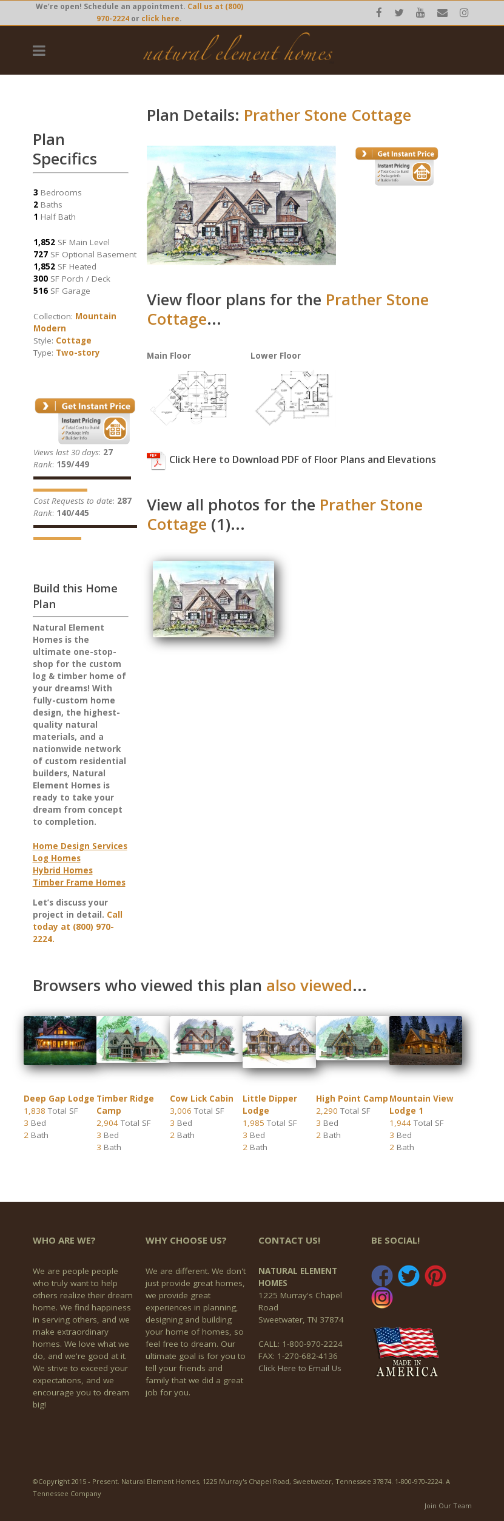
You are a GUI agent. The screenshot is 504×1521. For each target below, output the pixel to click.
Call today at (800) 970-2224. (78, 926)
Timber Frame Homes (79, 882)
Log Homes (57, 858)
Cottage (74, 340)
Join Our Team (448, 1505)
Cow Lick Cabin (202, 1098)
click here (160, 18)
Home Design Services (80, 846)
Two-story (78, 352)
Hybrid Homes (63, 870)
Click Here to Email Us (299, 1368)
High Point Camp (352, 1098)
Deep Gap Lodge (59, 1098)
